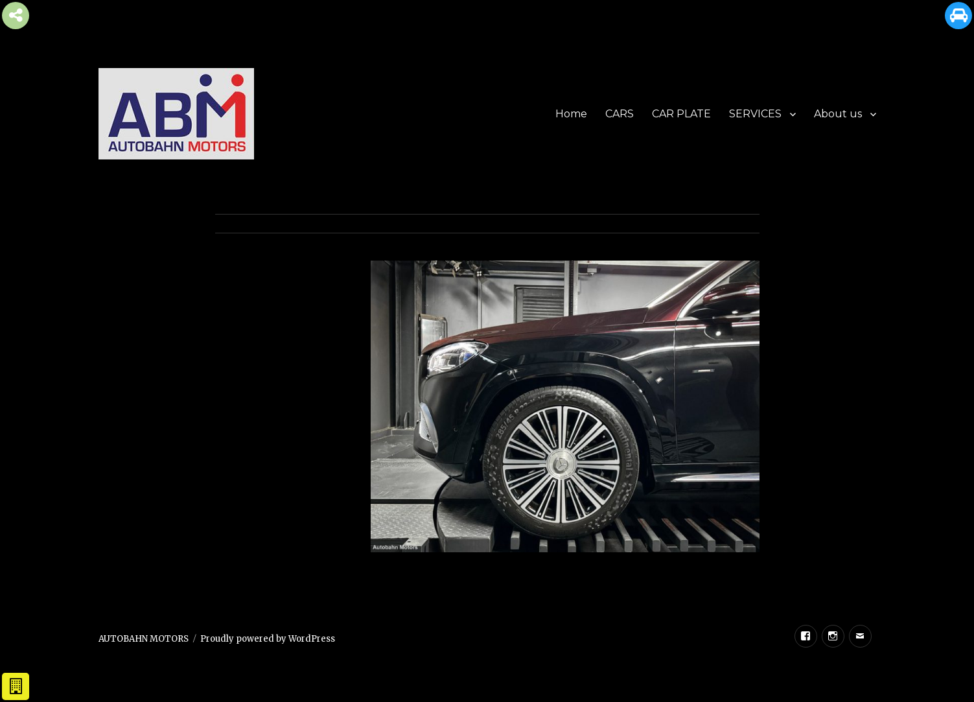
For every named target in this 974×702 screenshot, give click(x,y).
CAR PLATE (681, 114)
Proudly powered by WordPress (267, 638)
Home (571, 114)
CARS (619, 114)
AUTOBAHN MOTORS (144, 638)
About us (838, 114)
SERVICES (755, 114)
